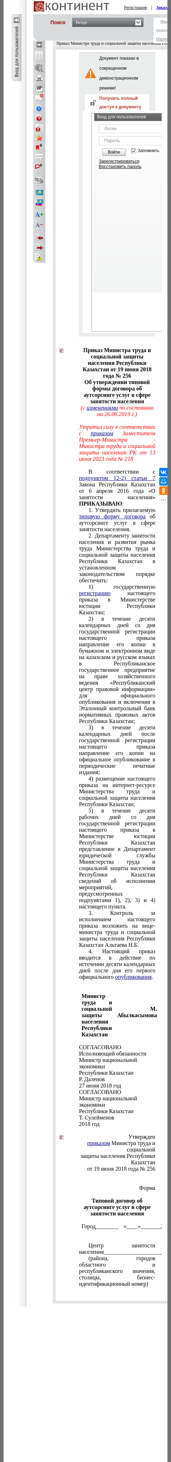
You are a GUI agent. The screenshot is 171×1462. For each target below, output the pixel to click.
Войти (114, 152)
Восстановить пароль (120, 166)
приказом (102, 433)
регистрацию (95, 593)
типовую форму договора (112, 516)
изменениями (102, 408)
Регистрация (135, 7)
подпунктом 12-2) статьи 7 (117, 478)
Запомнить (148, 151)
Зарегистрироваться (119, 161)
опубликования (133, 977)
